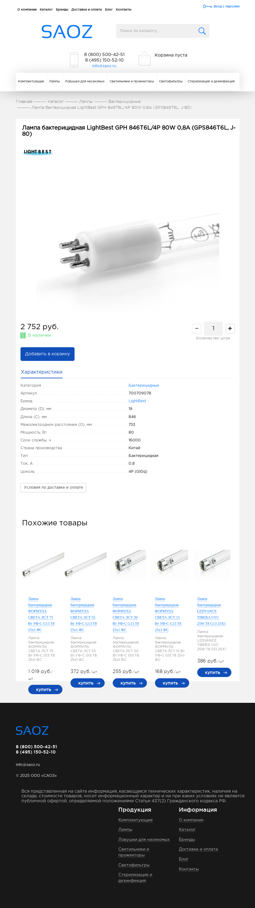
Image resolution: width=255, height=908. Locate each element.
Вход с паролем (226, 6)
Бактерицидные (144, 385)
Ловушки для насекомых (85, 81)
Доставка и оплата (86, 9)
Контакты (123, 9)
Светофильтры (171, 81)
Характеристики (41, 372)
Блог (109, 9)
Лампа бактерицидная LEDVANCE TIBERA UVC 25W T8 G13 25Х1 (211, 611)
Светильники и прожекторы (132, 81)
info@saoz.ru (104, 66)
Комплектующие (31, 81)
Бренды (62, 9)
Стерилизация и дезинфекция (211, 81)
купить (43, 689)
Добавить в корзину (47, 354)
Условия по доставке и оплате (53, 487)
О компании (27, 9)
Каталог (46, 9)
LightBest (137, 401)
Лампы (54, 81)
